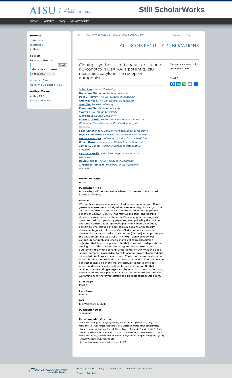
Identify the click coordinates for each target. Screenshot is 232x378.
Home (81, 35)
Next (188, 35)
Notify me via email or (46, 84)
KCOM (116, 35)
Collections (36, 40)
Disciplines (36, 44)
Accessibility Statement (139, 368)
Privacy (79, 373)
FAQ (101, 368)
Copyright (91, 373)
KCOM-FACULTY (129, 35)
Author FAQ (37, 96)
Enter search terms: (41, 60)
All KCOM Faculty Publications (159, 45)
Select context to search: (45, 69)
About (91, 368)
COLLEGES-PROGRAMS (98, 35)
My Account (115, 368)
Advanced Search (40, 80)
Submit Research (40, 100)
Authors (35, 49)
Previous (176, 35)
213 (141, 35)
